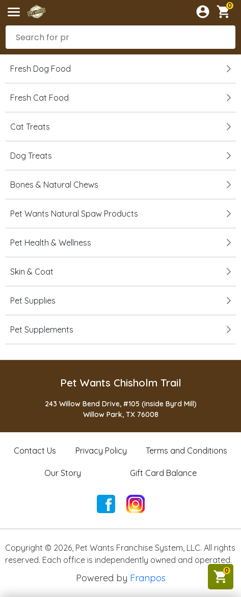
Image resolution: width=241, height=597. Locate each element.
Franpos (148, 578)
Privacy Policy (101, 450)
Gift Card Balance (163, 473)
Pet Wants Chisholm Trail (120, 382)
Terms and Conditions (186, 450)
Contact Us (35, 450)
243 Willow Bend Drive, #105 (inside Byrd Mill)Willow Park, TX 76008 (121, 409)
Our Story (62, 473)
